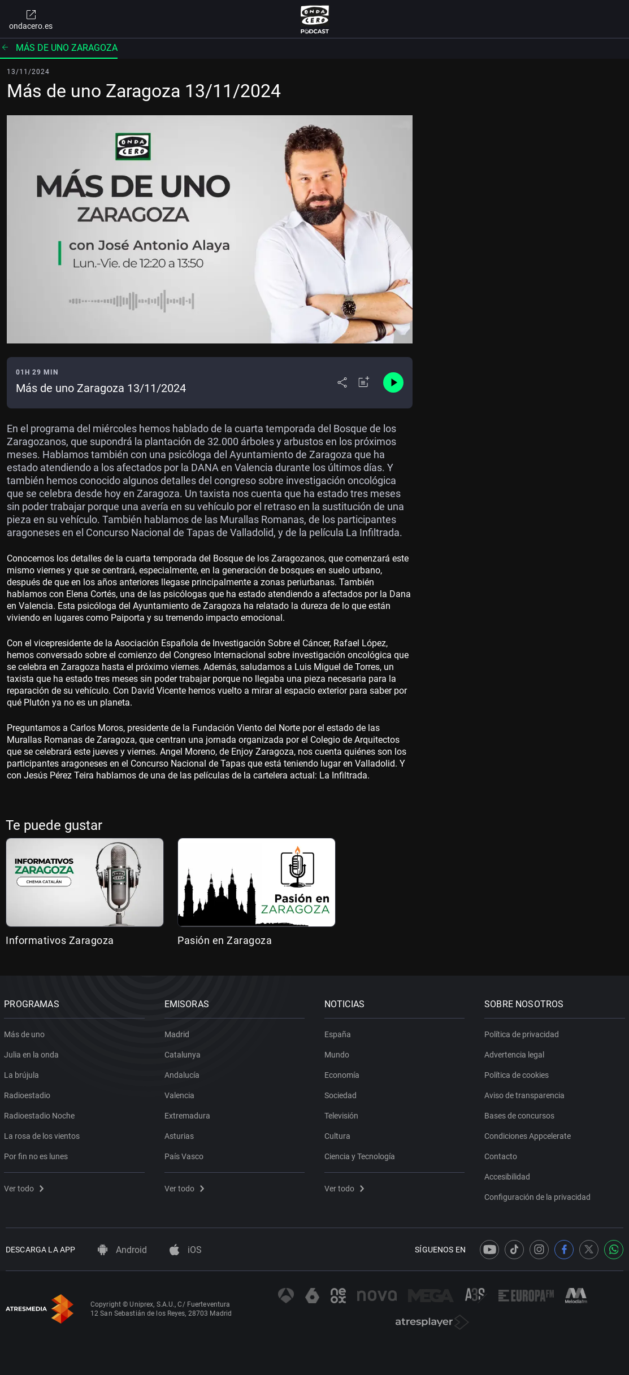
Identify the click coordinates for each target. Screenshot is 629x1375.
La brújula (23, 1072)
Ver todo (25, 1186)
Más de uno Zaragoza (59, 47)
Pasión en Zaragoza (224, 940)
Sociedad (342, 1093)
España (339, 1032)
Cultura (339, 1133)
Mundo (338, 1052)
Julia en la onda (33, 1052)
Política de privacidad (523, 1032)
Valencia (181, 1093)
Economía (343, 1072)
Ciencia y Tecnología (361, 1154)
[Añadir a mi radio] (364, 382)
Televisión (343, 1113)
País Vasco (185, 1154)
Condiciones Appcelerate (529, 1133)
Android (122, 1250)
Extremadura (188, 1113)
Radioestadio (29, 1093)
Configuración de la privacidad (539, 1194)
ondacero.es (31, 19)
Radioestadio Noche (41, 1113)
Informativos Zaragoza (60, 940)
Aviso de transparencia (526, 1093)
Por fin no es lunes (38, 1154)
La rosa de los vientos (43, 1133)
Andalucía (183, 1072)
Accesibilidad (509, 1174)
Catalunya (184, 1052)
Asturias (180, 1133)
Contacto (502, 1154)
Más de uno (26, 1032)
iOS (186, 1250)
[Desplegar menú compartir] (342, 382)
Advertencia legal (516, 1052)
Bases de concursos (521, 1113)
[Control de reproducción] (393, 382)
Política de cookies (518, 1072)
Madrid (178, 1032)
